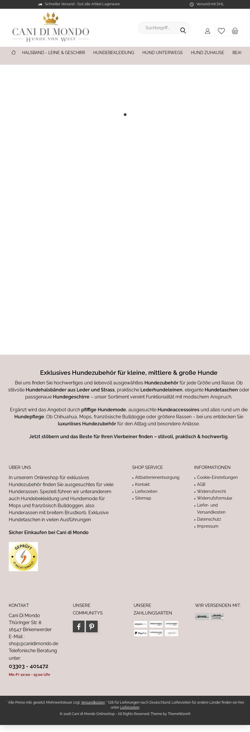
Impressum (207, 526)
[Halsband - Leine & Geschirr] (53, 53)
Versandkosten (93, 702)
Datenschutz (209, 519)
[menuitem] (235, 31)
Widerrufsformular (214, 498)
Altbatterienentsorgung (157, 477)
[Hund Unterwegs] (162, 53)
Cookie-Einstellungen (217, 477)
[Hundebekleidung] (113, 53)
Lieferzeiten (146, 491)
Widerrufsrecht (211, 491)
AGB (201, 484)
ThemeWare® (179, 714)
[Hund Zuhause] (207, 53)
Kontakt (142, 484)
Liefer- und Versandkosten (211, 509)
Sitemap (143, 498)
